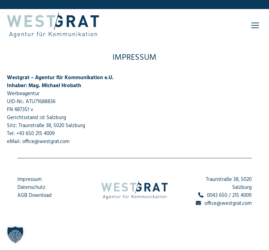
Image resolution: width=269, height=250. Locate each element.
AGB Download (34, 195)
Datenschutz (31, 187)
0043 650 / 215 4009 (225, 195)
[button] (15, 234)
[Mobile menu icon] (255, 25)
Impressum (29, 179)
